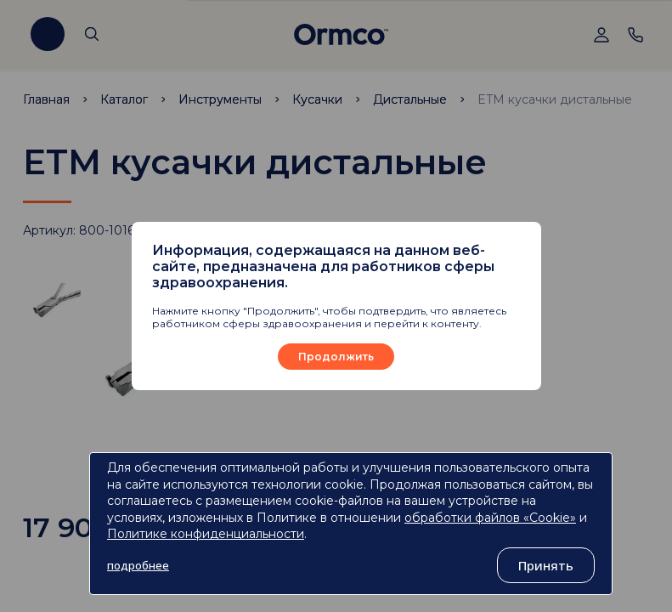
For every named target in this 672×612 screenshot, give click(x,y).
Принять (545, 565)
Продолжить (336, 356)
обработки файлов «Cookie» (490, 517)
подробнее (138, 565)
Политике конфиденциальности (205, 533)
